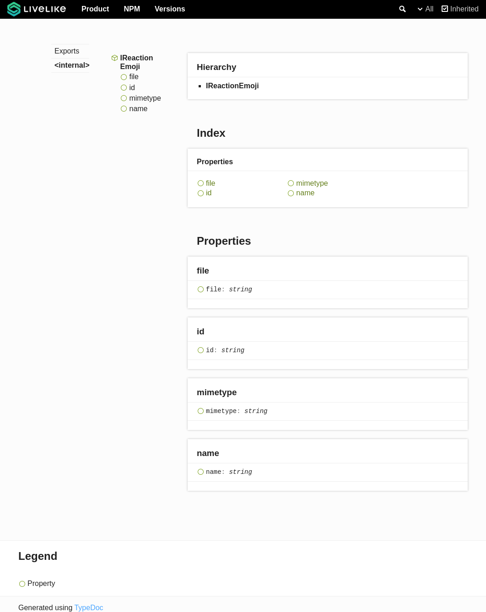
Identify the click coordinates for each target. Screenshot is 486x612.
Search (402, 9)
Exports (66, 51)
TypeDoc (88, 608)
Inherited (464, 9)
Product (95, 9)
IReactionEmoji (136, 62)
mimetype (145, 98)
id (132, 87)
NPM (132, 9)
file (133, 77)
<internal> (71, 65)
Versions (170, 9)
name (138, 109)
